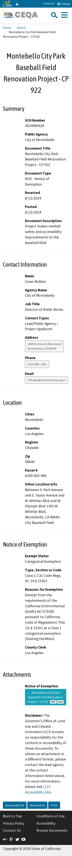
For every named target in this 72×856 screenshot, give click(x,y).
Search (21, 27)
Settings (63, 4)
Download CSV (14, 805)
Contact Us (48, 3)
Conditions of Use (50, 816)
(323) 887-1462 (37, 364)
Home (7, 27)
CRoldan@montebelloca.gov (46, 380)
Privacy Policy (13, 823)
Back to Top (12, 816)
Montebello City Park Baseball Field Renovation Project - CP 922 (45, 697)
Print (54, 805)
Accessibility (45, 823)
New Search (37, 805)
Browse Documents (51, 830)
